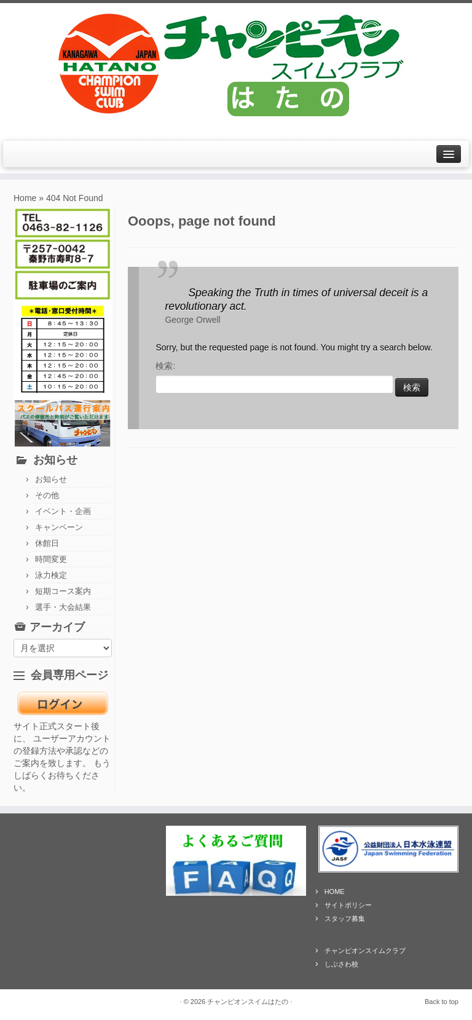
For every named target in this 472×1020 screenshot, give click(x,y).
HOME (334, 891)
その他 (47, 495)
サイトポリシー (348, 905)
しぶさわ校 (341, 964)
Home (25, 198)
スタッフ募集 (344, 918)
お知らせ (51, 479)
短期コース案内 (63, 591)
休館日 (47, 543)
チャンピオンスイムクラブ (365, 950)
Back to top (441, 1001)
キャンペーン (59, 527)
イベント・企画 (63, 511)
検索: (165, 366)
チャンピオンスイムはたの (247, 1001)
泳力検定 (51, 575)
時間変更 (51, 559)
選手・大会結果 (63, 607)
